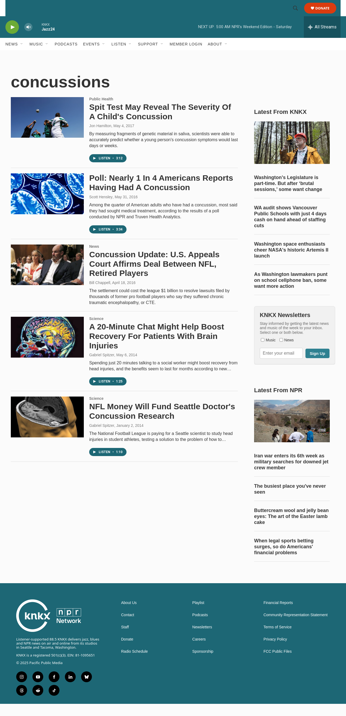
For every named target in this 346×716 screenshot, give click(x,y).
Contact (127, 627)
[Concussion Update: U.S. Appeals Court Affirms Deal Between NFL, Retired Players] (47, 277)
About (215, 56)
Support (148, 56)
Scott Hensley (100, 209)
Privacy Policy (275, 651)
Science (96, 331)
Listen (118, 56)
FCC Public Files (278, 664)
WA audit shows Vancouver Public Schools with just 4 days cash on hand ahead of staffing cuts (290, 228)
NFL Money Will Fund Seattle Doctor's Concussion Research (162, 423)
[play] (12, 39)
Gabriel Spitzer (101, 367)
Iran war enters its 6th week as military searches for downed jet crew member (291, 474)
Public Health (101, 111)
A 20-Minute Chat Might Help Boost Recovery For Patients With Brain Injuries (156, 348)
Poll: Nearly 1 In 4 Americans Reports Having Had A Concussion (161, 195)
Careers (199, 651)
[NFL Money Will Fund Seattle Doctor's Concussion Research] (47, 429)
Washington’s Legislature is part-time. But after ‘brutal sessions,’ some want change (288, 195)
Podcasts (66, 56)
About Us (129, 615)
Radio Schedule (134, 664)
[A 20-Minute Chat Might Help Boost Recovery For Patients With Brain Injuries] (47, 349)
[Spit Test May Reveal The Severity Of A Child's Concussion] (47, 129)
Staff (125, 639)
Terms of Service (278, 639)
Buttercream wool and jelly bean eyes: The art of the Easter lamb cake (291, 528)
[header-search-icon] (298, 14)
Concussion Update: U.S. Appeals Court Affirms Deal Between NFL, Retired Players (154, 276)
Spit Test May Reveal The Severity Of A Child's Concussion (160, 124)
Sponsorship (202, 664)
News (11, 56)
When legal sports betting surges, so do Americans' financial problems (284, 558)
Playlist (198, 615)
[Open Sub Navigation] (22, 56)
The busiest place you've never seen (290, 501)
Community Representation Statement (296, 627)
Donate (326, 14)
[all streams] (322, 39)
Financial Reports (278, 615)
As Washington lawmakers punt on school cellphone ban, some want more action (290, 292)
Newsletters (202, 639)
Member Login (186, 56)
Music (36, 56)
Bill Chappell (99, 295)
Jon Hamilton (100, 138)
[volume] (28, 39)
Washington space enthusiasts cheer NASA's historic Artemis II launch (291, 262)
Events (91, 56)
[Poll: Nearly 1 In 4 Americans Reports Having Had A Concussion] (47, 206)
